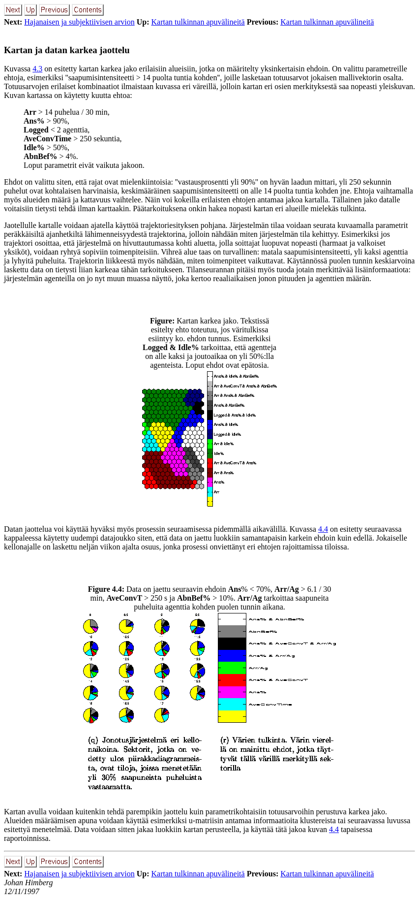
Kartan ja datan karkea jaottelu (67, 50)
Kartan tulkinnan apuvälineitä (197, 22)
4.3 (37, 68)
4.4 (323, 529)
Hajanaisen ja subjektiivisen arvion (79, 22)
